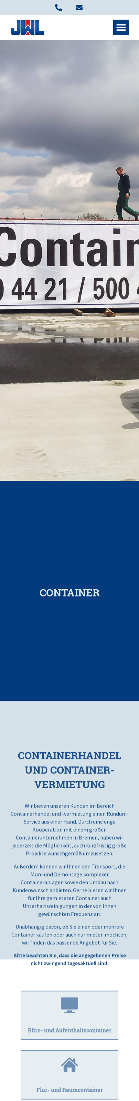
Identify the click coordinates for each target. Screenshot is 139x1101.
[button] (121, 27)
